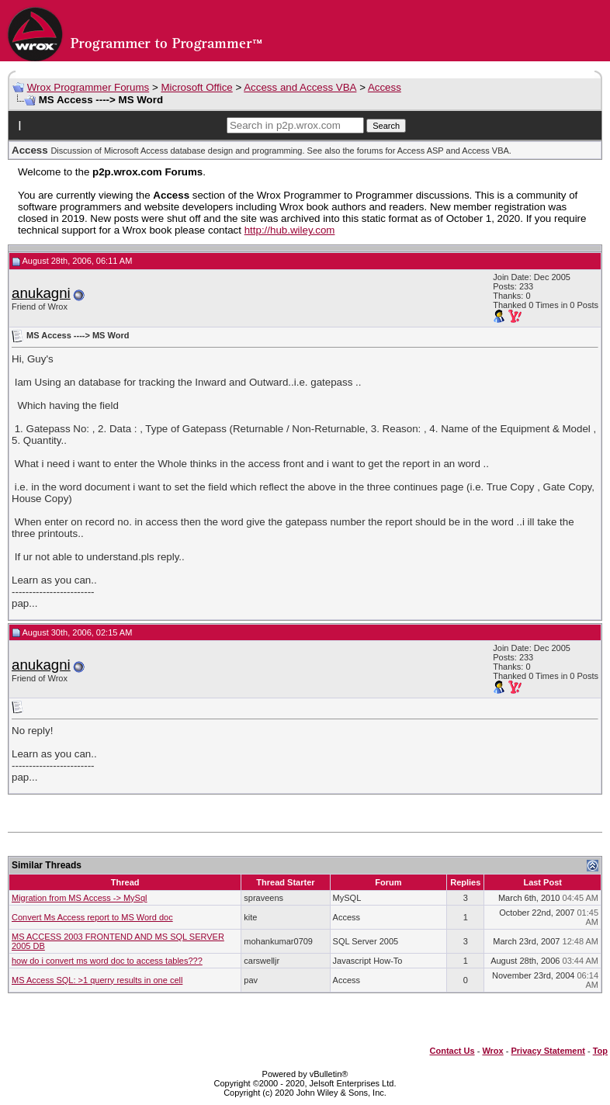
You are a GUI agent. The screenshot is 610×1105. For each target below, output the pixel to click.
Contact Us (452, 1050)
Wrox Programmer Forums (88, 87)
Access (384, 87)
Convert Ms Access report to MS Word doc (92, 917)
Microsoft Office (196, 87)
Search (386, 125)
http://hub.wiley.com (289, 230)
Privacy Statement (547, 1050)
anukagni (41, 293)
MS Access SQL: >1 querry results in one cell (97, 980)
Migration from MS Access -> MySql (79, 897)
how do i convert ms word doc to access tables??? (107, 960)
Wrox (492, 1050)
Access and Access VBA (300, 87)
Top (600, 1050)
